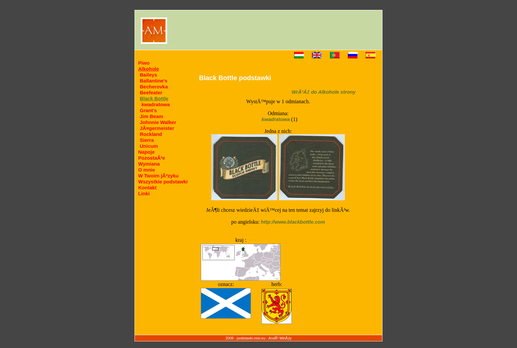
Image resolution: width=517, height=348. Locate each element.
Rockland (151, 134)
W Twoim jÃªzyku (158, 175)
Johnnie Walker (158, 122)
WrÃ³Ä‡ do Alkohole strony (323, 92)
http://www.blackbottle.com (293, 222)
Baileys (148, 75)
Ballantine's (153, 80)
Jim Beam (151, 116)
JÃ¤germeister (157, 128)
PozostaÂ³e (151, 158)
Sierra (147, 140)
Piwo (144, 63)
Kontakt (147, 187)
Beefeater (151, 92)
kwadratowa (155, 104)
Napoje (146, 152)
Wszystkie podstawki (163, 181)
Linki (144, 193)
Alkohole (148, 69)
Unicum (149, 146)
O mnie (146, 170)
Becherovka (154, 86)
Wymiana (149, 164)
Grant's (148, 110)
